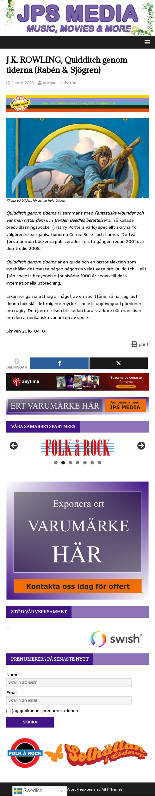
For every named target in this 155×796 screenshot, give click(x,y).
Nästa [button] (141, 446)
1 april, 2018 (23, 83)
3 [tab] (70, 462)
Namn (12, 674)
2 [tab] (63, 462)
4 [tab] (77, 462)
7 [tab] (99, 462)
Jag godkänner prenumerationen (42, 710)
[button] (146, 41)
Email (11, 692)
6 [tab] (92, 462)
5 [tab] (85, 462)
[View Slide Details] (77, 448)
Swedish (28, 791)
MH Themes (112, 789)
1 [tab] (56, 462)
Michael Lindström (60, 83)
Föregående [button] (14, 446)
